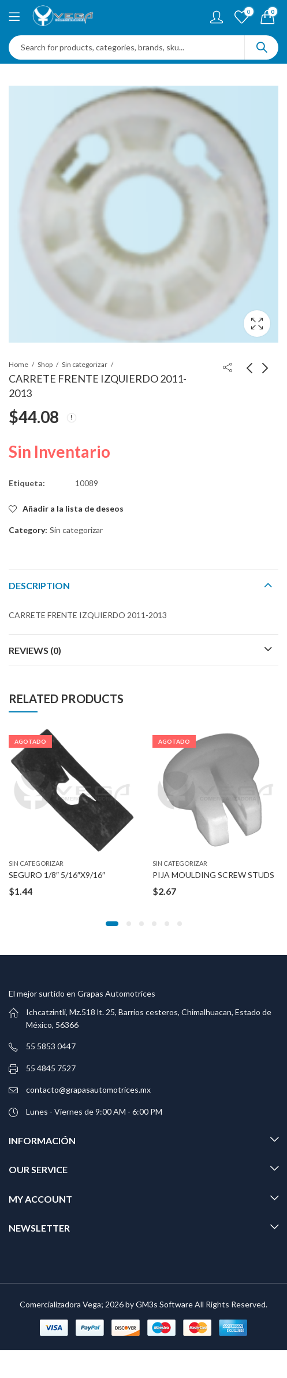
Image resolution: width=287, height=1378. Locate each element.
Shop (45, 364)
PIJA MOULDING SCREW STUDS (213, 875)
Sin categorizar (84, 364)
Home (18, 364)
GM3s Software (165, 1304)
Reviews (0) (35, 650)
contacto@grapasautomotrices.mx (88, 1089)
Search (261, 47)
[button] (112, 923)
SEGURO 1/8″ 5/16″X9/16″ (57, 875)
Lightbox (257, 323)
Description (39, 585)
